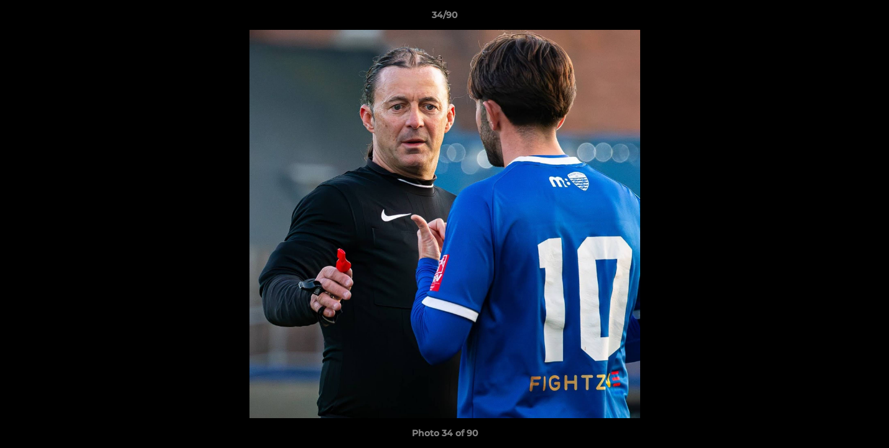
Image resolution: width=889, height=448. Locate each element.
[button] (866, 18)
